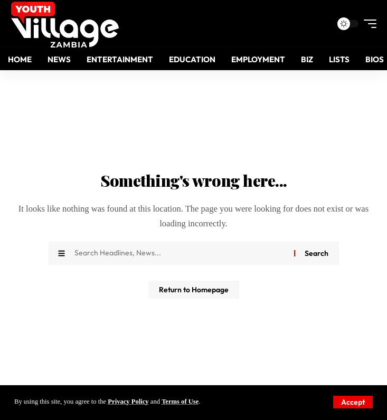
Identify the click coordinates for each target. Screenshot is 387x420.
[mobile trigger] (367, 24)
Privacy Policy (128, 401)
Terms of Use (180, 401)
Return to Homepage (194, 289)
